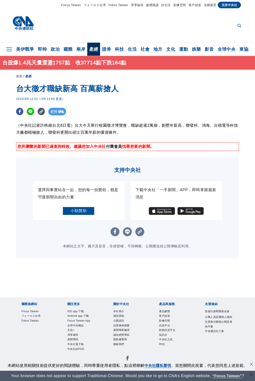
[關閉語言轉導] (251, 375)
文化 (170, 49)
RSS (162, 345)
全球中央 (226, 49)
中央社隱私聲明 (158, 365)
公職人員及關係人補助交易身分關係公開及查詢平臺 (218, 322)
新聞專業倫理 (122, 330)
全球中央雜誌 (76, 326)
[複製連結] (42, 111)
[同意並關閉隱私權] (251, 365)
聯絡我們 (119, 345)
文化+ (71, 330)
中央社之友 (166, 340)
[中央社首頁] (23, 24)
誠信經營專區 (122, 335)
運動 (183, 49)
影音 (209, 49)
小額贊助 (78, 211)
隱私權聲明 (120, 340)
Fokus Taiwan (118, 5)
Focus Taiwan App (79, 321)
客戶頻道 (195, 5)
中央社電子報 (76, 345)
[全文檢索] (239, 26)
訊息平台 (165, 326)
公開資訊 (119, 321)
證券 (106, 49)
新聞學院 (73, 340)
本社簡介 (119, 311)
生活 (132, 49)
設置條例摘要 (122, 326)
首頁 (19, 76)
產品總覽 (165, 311)
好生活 (166, 5)
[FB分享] (20, 111)
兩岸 (80, 49)
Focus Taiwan (71, 5)
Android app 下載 (78, 316)
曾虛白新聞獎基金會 (218, 311)
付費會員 (114, 146)
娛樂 (196, 49)
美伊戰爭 (25, 49)
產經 (93, 49)
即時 (42, 49)
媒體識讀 (152, 5)
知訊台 (163, 335)
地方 (157, 49)
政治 (55, 49)
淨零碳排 (137, 5)
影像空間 (179, 5)
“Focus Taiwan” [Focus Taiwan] (227, 376)
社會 (145, 49)
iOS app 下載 (76, 311)
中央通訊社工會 (215, 332)
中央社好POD (76, 350)
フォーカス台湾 (95, 5)
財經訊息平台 (168, 330)
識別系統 (119, 316)
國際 (68, 49)
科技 (119, 49)
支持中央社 (229, 5)
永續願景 (210, 5)
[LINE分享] (31, 111)
